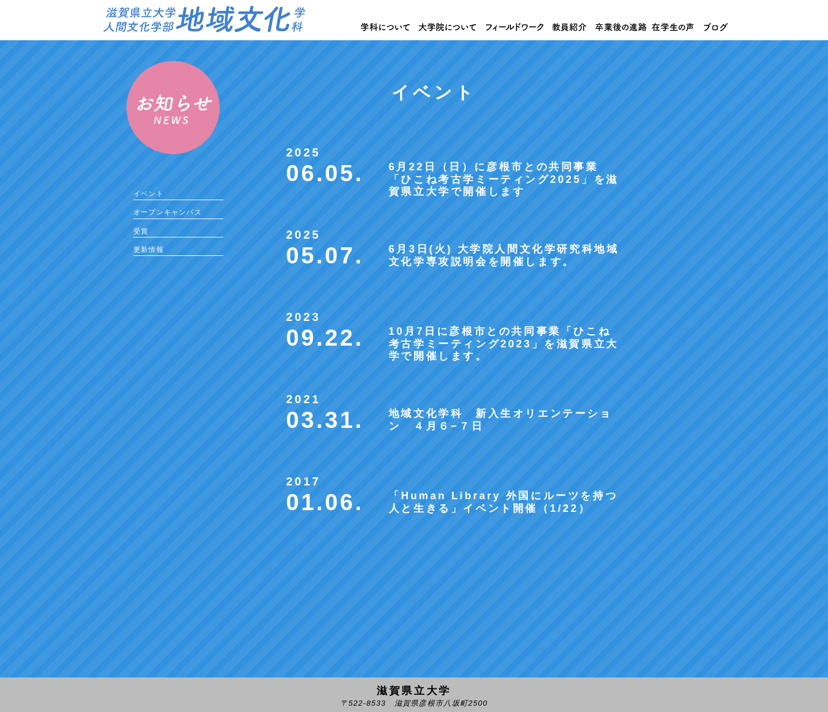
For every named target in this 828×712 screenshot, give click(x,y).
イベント (148, 194)
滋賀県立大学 (414, 690)
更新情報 (148, 250)
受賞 (140, 231)
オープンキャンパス (167, 212)
